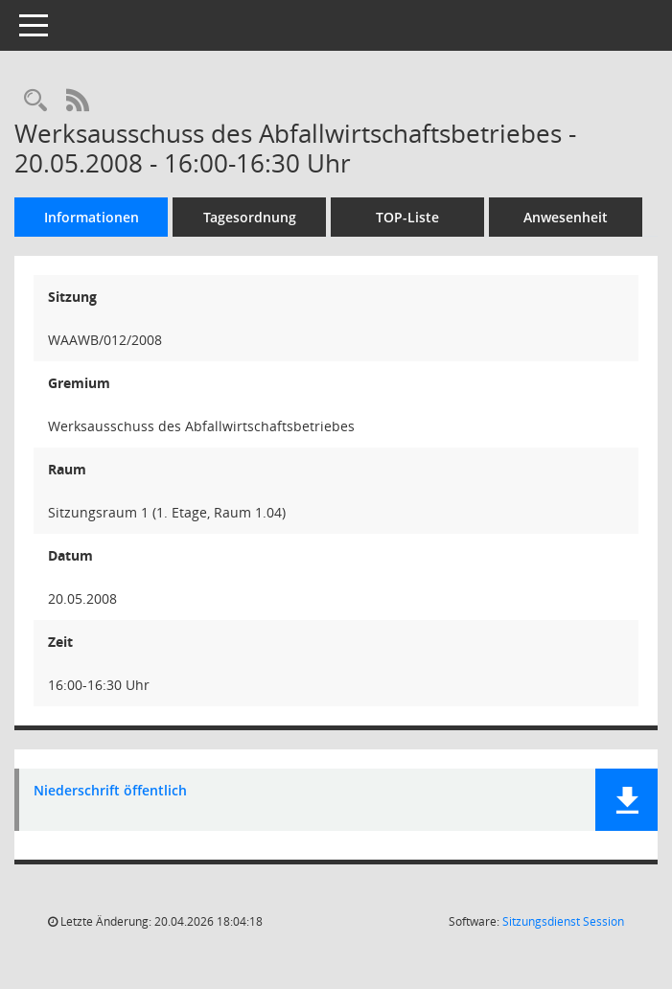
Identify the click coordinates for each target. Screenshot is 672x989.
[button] (626, 800)
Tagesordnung (249, 217)
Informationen (91, 217)
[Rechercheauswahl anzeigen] (35, 101)
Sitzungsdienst (563, 921)
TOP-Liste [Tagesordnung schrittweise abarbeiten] (407, 217)
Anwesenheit (565, 217)
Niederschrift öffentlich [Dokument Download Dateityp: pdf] (110, 791)
